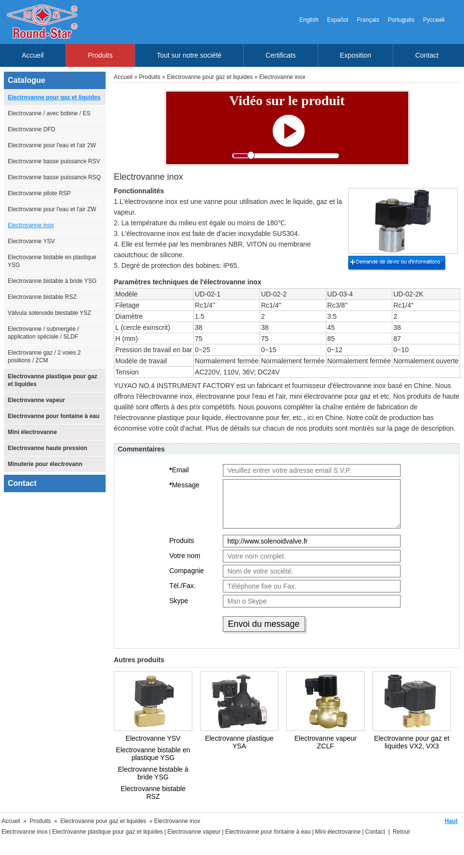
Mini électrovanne (32, 432)
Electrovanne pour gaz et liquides (54, 97)
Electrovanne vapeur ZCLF (325, 742)
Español (337, 19)
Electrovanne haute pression (47, 448)
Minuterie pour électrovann (45, 464)
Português (401, 19)
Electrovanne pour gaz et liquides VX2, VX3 (411, 742)
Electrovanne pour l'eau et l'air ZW (52, 209)
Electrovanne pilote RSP (39, 193)
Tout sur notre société (189, 55)
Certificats (280, 55)
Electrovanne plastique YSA (239, 742)
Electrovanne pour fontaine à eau (53, 416)
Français (368, 19)
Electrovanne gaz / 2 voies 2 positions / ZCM (44, 356)
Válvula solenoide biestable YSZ (49, 313)
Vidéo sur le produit (286, 100)
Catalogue (26, 80)
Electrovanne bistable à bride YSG (52, 281)
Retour (401, 831)
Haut (451, 821)
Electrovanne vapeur (36, 400)
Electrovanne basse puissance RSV (54, 161)
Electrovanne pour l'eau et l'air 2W (52, 145)
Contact (426, 55)
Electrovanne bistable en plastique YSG (52, 261)
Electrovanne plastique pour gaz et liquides (52, 380)
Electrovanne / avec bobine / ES (49, 113)
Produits (100, 55)
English (308, 19)
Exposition (355, 55)
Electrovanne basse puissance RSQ (54, 177)
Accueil (33, 55)
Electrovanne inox (31, 225)
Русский (434, 19)
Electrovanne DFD (31, 129)
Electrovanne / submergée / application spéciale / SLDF (43, 333)
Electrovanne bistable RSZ (42, 297)
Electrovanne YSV (31, 241)
